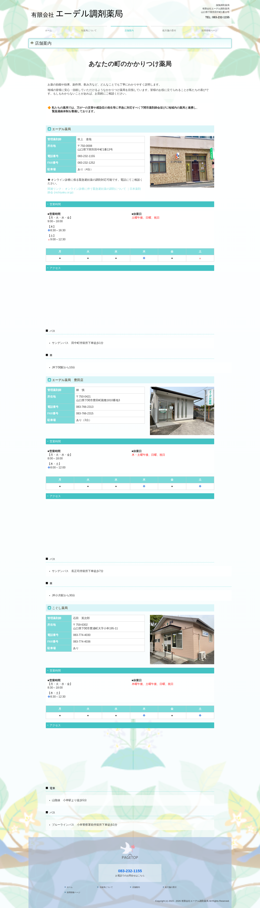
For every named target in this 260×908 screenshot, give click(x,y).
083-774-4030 (81, 634)
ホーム (48, 30)
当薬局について (89, 30)
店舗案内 (129, 30)
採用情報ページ (209, 30)
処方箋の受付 (169, 30)
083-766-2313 (85, 406)
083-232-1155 (221, 17)
